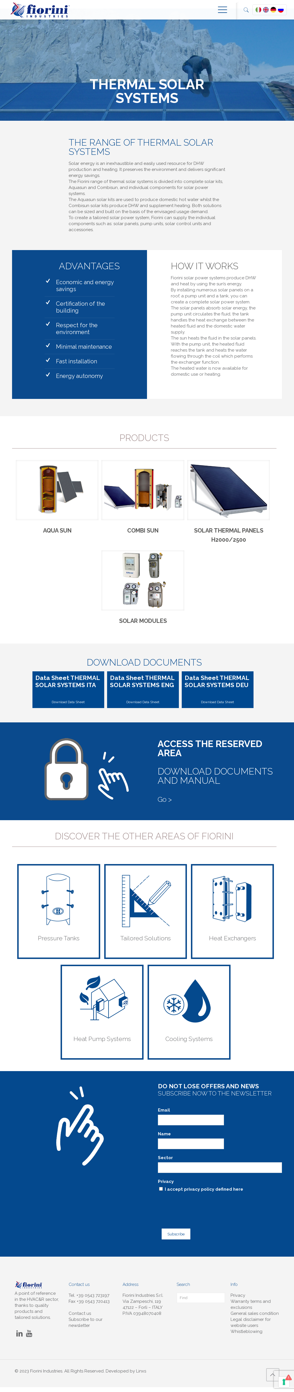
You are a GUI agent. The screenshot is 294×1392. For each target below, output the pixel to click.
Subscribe (172, 1239)
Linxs (141, 1376)
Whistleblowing (246, 1336)
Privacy (166, 1190)
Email (164, 1119)
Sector (165, 1166)
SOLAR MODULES (143, 629)
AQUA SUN (57, 534)
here (238, 1198)
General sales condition (255, 1318)
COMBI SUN (142, 534)
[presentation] (201, 1214)
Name (164, 1142)
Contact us (80, 1318)
